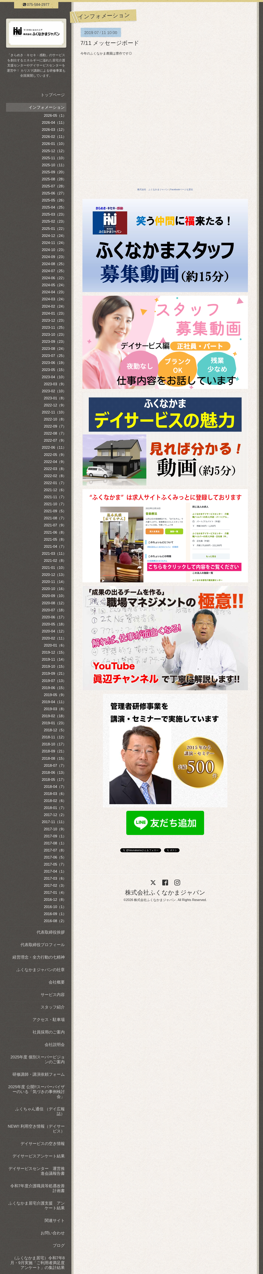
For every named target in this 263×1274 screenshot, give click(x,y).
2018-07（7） (55, 766)
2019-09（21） (54, 674)
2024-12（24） (54, 236)
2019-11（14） (54, 659)
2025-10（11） (54, 165)
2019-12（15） (54, 652)
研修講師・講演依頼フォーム (38, 1074)
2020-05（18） (54, 624)
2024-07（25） (54, 271)
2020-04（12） (54, 631)
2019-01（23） (54, 723)
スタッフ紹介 (53, 1007)
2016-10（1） (55, 907)
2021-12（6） (55, 490)
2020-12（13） (54, 575)
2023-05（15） (54, 370)
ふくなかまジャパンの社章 (40, 969)
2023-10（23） (54, 335)
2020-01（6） (55, 645)
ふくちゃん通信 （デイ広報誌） (40, 1111)
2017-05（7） (55, 864)
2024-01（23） (54, 313)
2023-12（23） (54, 320)
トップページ (53, 95)
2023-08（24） (54, 349)
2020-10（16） (54, 589)
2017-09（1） (55, 836)
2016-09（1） (55, 914)
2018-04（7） (55, 787)
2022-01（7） (55, 483)
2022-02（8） (55, 476)
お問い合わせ (53, 1233)
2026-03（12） (54, 130)
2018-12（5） (55, 730)
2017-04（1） (55, 871)
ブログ (59, 1245)
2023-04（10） (54, 377)
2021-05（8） (55, 539)
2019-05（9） (55, 695)
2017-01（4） (55, 893)
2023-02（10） (54, 391)
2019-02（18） (54, 716)
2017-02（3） (55, 885)
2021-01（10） (54, 568)
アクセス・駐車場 (49, 1019)
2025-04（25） (54, 207)
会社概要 (57, 982)
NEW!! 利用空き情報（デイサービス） (36, 1128)
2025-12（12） (54, 151)
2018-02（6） (55, 801)
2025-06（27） (54, 193)
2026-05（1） (55, 116)
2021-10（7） (55, 504)
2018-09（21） (54, 751)
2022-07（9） (55, 440)
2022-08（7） (55, 433)
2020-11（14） (54, 582)
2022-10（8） (55, 419)
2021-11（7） (55, 497)
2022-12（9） (55, 405)
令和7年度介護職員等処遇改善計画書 (37, 1188)
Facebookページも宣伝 (181, 189)
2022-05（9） (55, 455)
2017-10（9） (55, 829)
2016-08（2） (55, 921)
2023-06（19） (54, 363)
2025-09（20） (54, 172)
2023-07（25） (54, 356)
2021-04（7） (55, 547)
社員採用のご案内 (49, 1032)
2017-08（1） (55, 843)
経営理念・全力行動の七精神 (38, 957)
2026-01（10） (54, 144)
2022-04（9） (55, 462)
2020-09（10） (54, 596)
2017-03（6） (55, 878)
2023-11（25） (54, 327)
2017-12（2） (55, 815)
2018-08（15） (54, 758)
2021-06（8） (55, 532)
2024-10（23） (54, 250)
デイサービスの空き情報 (43, 1143)
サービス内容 (53, 994)
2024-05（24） (54, 285)
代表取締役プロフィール (43, 944)
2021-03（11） (54, 554)
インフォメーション (47, 107)
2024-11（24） (54, 243)
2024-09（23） (54, 257)
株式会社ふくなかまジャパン (165, 892)
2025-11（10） (54, 158)
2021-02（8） (55, 561)
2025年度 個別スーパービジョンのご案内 (37, 1059)
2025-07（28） (54, 186)
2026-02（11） (54, 137)
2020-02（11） (54, 638)
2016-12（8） (55, 900)
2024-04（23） (54, 292)
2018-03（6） (55, 794)
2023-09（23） (54, 342)
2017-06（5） (55, 857)
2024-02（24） (54, 306)
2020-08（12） (54, 603)
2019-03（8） (55, 709)
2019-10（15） (54, 666)
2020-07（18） (54, 610)
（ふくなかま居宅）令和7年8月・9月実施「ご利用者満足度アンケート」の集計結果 (37, 1263)
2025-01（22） (54, 229)
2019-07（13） (54, 681)
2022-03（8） (55, 469)
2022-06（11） (54, 447)
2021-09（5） (55, 511)
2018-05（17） (54, 780)
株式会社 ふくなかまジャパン (152, 189)
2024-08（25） (54, 264)
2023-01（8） (55, 398)
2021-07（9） (55, 525)
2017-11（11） (54, 822)
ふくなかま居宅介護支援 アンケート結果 (36, 1205)
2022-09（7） (55, 426)
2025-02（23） (54, 221)
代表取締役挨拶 (51, 932)
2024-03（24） (54, 299)
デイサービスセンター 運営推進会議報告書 (36, 1171)
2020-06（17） (54, 617)
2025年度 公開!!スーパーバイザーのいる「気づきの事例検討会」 (36, 1092)
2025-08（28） (54, 179)
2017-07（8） (55, 850)
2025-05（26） (54, 200)
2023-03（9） (55, 384)
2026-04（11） (54, 123)
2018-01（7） (55, 808)
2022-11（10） (54, 412)
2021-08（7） (55, 518)
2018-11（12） (54, 737)
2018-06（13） (54, 773)
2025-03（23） (54, 214)
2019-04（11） (54, 702)
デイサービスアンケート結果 (38, 1156)
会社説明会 (55, 1044)
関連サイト (55, 1220)
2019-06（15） (54, 688)
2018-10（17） (54, 744)
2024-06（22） (54, 278)
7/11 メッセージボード (109, 43)
